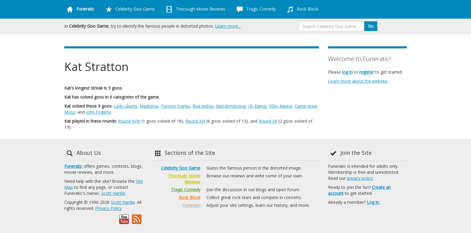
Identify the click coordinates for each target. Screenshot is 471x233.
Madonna (149, 106)
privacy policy (360, 178)
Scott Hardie (113, 193)
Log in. (373, 202)
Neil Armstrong (230, 106)
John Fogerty (98, 112)
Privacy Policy (108, 208)
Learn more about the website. (358, 81)
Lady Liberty (125, 106)
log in (347, 72)
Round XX (268, 121)
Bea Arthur (203, 106)
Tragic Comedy (255, 9)
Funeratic (73, 166)
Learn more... (228, 26)
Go (371, 26)
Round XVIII (129, 121)
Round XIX (195, 121)
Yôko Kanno (280, 106)
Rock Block (301, 9)
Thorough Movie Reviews (194, 9)
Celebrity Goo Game (129, 9)
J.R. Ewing (257, 106)
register (366, 72)
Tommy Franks (175, 106)
